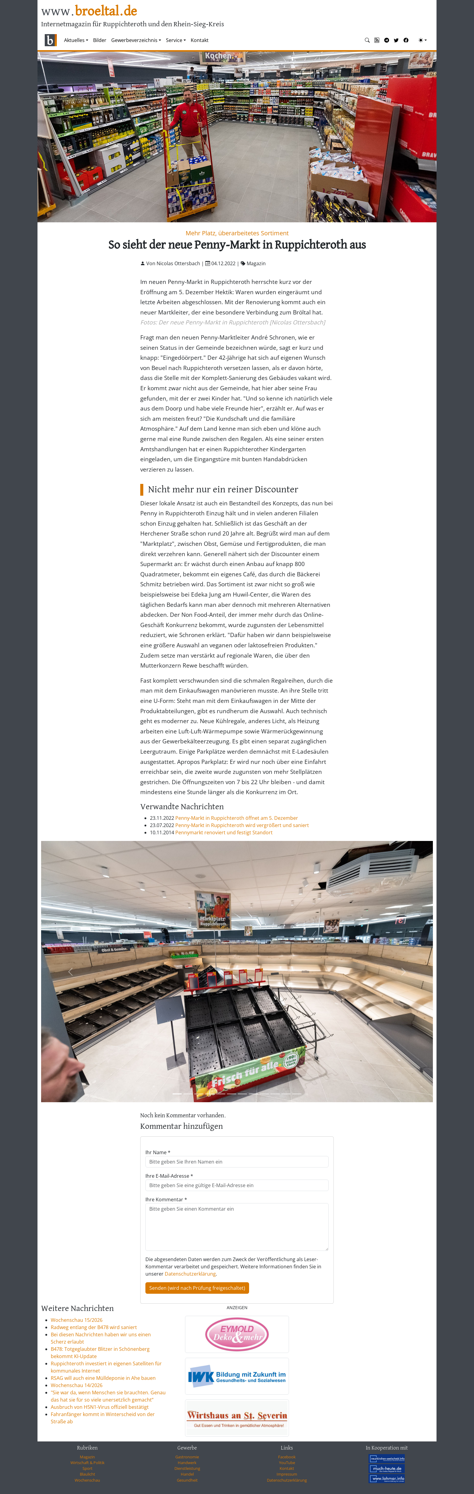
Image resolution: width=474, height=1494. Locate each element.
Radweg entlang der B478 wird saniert (94, 1327)
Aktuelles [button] (74, 40)
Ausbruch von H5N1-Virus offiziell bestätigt (100, 1407)
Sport (88, 1468)
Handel (187, 1474)
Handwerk (187, 1462)
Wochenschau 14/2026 (76, 1385)
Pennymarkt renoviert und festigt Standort (224, 832)
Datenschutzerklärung (190, 1273)
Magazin (87, 1457)
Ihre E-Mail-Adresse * (169, 1176)
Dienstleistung (187, 1468)
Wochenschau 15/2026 (76, 1320)
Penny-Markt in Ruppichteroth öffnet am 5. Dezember (236, 818)
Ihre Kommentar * (166, 1199)
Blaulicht (87, 1474)
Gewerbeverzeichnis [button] (134, 40)
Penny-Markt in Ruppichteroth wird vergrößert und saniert (242, 825)
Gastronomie (187, 1457)
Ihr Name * (157, 1152)
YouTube (287, 1462)
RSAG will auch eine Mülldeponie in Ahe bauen (103, 1378)
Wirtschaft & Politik (87, 1462)
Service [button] (174, 40)
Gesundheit (187, 1480)
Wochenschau (87, 1480)
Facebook (287, 1457)
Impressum (287, 1474)
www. (89, 11)
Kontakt (200, 40)
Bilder (99, 40)
